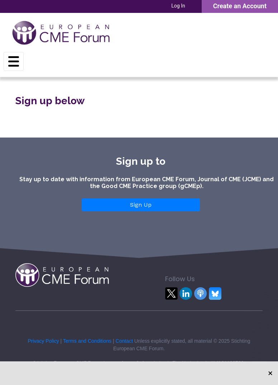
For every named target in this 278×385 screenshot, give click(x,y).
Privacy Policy (43, 341)
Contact (124, 341)
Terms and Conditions (87, 341)
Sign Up (141, 204)
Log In (178, 6)
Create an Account (240, 6)
